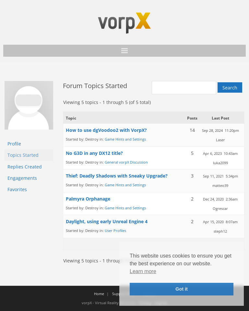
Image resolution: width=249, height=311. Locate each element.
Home (99, 293)
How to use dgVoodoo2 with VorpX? (106, 130)
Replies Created (24, 167)
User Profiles (115, 230)
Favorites (17, 189)
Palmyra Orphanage (88, 199)
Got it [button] (181, 289)
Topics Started (23, 155)
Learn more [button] (143, 271)
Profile (14, 144)
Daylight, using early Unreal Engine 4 (107, 221)
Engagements (22, 178)
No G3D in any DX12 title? (94, 153)
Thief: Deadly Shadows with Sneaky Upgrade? (117, 176)
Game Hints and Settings (125, 139)
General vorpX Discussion (126, 162)
